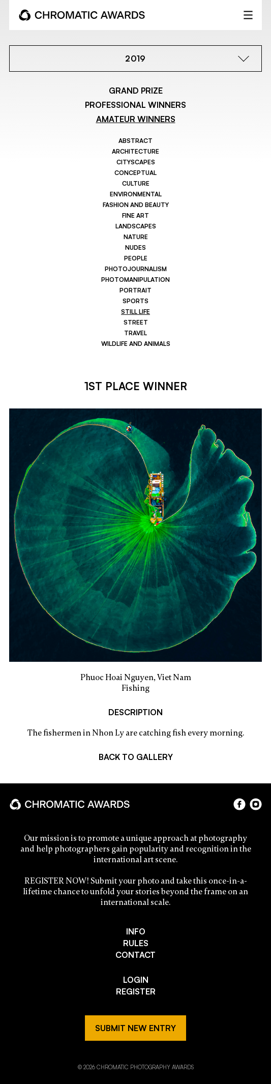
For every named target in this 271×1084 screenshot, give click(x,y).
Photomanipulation (135, 279)
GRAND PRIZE (136, 90)
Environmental (136, 194)
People (135, 258)
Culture (135, 183)
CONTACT (135, 955)
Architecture (135, 151)
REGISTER (136, 991)
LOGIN (135, 980)
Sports (135, 301)
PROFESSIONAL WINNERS (135, 105)
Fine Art (135, 215)
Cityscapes (135, 162)
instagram (256, 804)
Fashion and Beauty (136, 205)
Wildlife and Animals (135, 343)
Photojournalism (136, 269)
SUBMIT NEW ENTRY (135, 1028)
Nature (136, 237)
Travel (135, 333)
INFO (135, 931)
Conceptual (135, 173)
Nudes (135, 247)
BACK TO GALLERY (136, 757)
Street (136, 322)
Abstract (135, 140)
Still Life (135, 311)
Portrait (135, 290)
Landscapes (135, 226)
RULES (135, 943)
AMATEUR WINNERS (135, 119)
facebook (239, 804)
